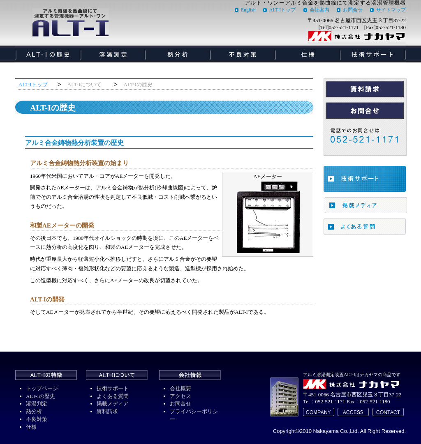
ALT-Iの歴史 (40, 396)
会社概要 (180, 388)
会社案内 (319, 10)
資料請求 (107, 411)
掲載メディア (113, 403)
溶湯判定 (36, 403)
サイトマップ (391, 10)
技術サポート (113, 388)
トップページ (42, 388)
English (248, 10)
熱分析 (34, 411)
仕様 (31, 427)
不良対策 (36, 419)
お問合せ (353, 10)
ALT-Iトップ (282, 10)
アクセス (180, 396)
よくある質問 (113, 396)
